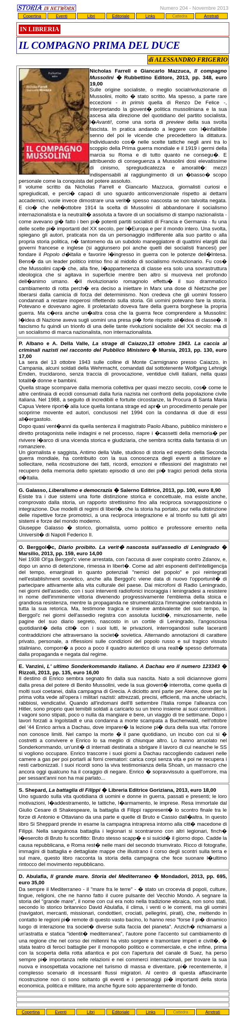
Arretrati (211, 16)
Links (150, 16)
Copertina (32, 16)
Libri (91, 16)
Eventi (61, 16)
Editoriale (120, 16)
